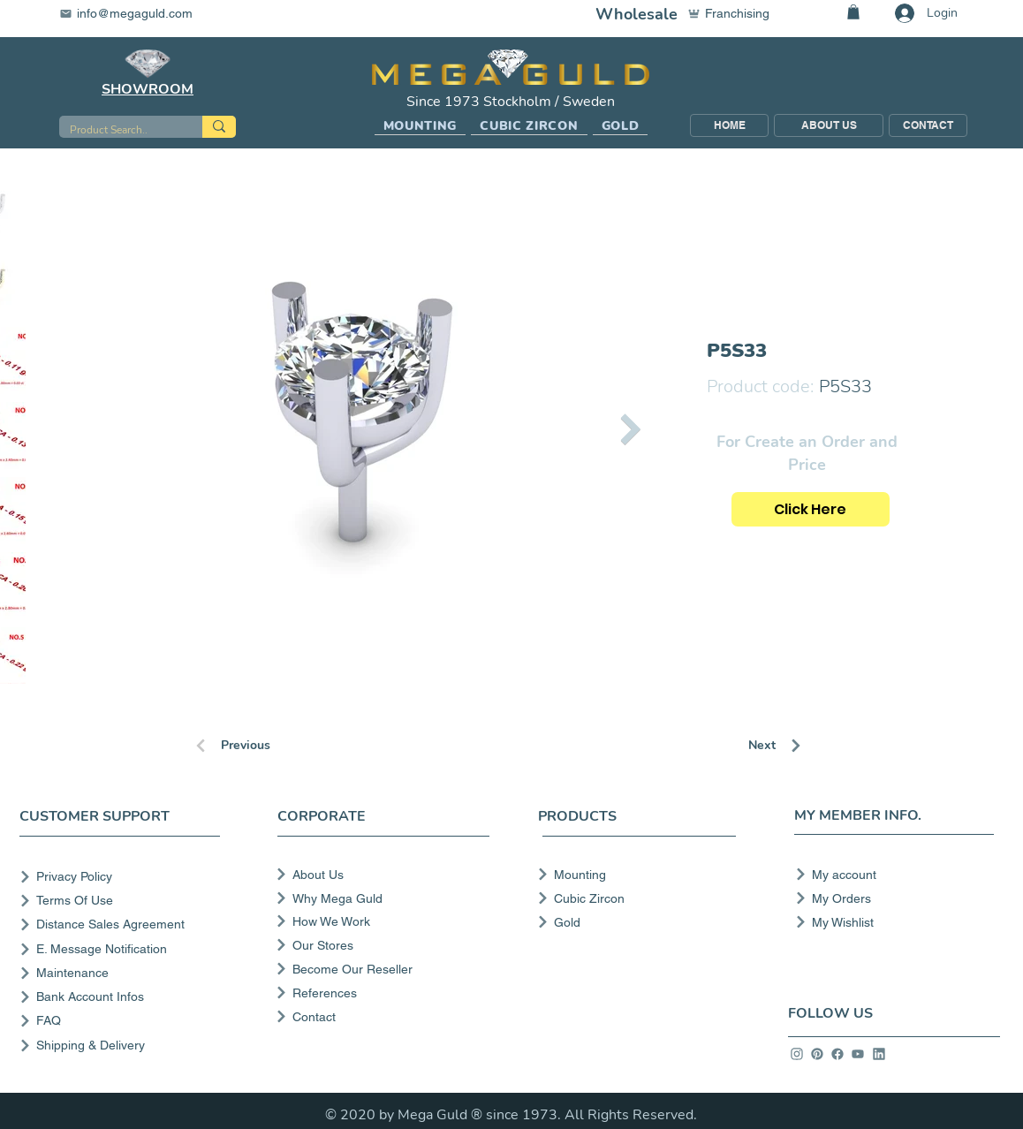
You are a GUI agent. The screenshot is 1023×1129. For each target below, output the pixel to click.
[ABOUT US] (828, 125)
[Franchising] (736, 13)
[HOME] (729, 125)
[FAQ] (123, 1021)
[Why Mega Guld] (381, 898)
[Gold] (631, 922)
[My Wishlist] (889, 922)
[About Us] (381, 874)
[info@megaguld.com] (137, 13)
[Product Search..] (117, 130)
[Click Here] (810, 509)
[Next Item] (631, 428)
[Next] (811, 745)
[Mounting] (631, 874)
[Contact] (381, 1017)
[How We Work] (381, 921)
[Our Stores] (381, 945)
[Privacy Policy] (123, 877)
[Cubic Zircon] (631, 898)
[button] (420, 126)
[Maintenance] (123, 973)
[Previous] (256, 745)
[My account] (889, 874)
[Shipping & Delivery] (123, 1045)
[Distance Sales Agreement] (123, 924)
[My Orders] (889, 898)
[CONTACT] (928, 125)
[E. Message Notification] (123, 949)
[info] (797, 1054)
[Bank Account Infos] (123, 997)
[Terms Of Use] (123, 901)
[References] (381, 993)
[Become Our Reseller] (381, 969)
